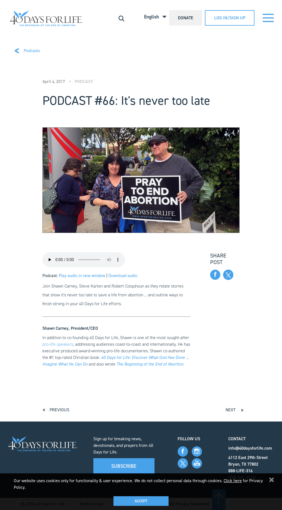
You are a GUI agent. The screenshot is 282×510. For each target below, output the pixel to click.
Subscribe (123, 466)
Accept (141, 501)
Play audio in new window (82, 275)
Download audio (123, 275)
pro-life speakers (57, 344)
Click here (233, 481)
